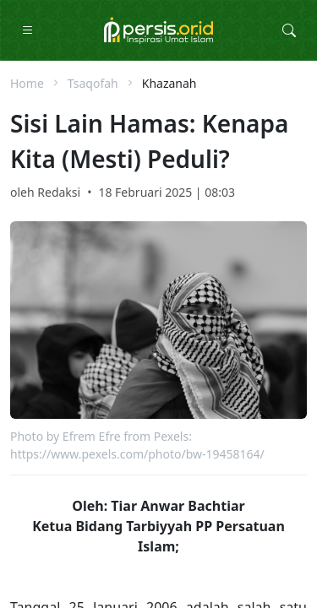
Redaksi (58, 192)
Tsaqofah (93, 83)
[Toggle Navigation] (28, 30)
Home (27, 83)
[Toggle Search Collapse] (289, 30)
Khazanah (169, 83)
